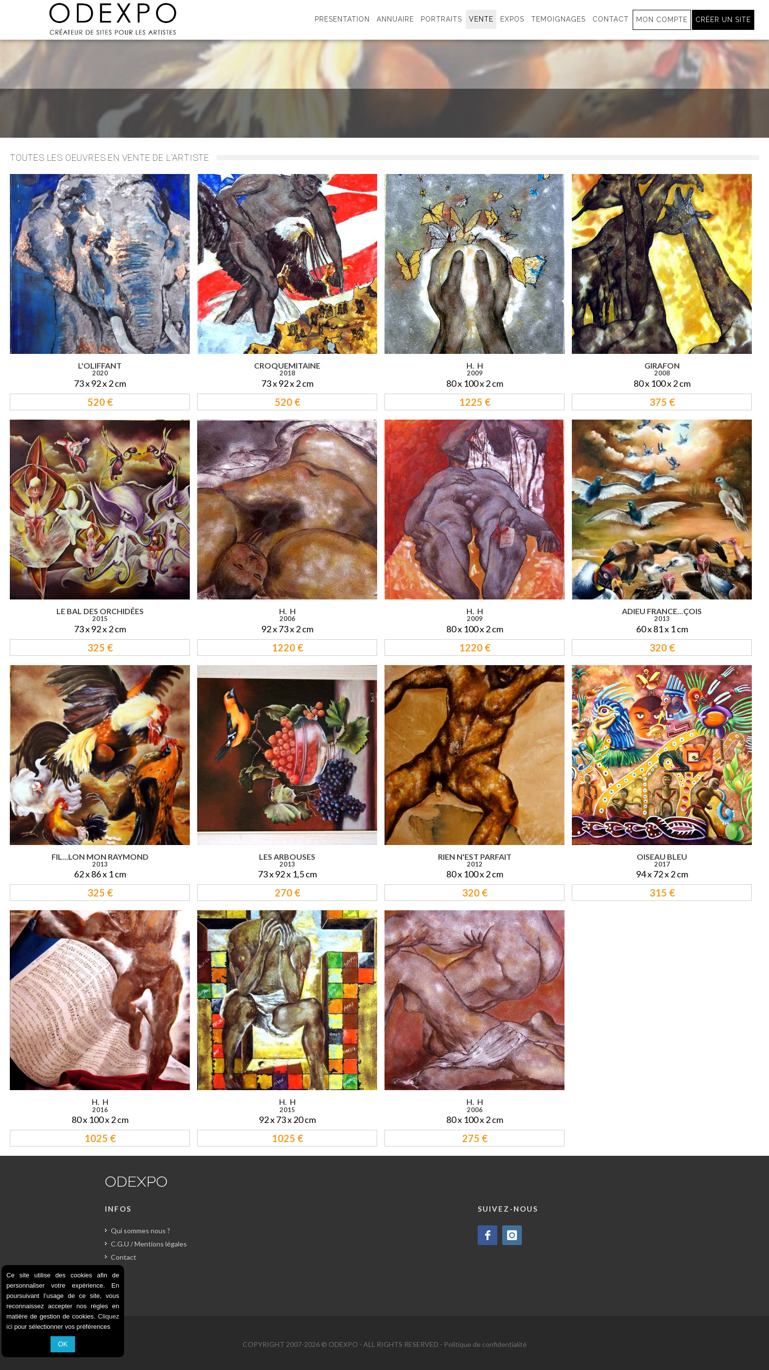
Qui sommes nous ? (140, 1230)
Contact (123, 1257)
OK (63, 1344)
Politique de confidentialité (485, 1344)
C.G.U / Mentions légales (149, 1244)
